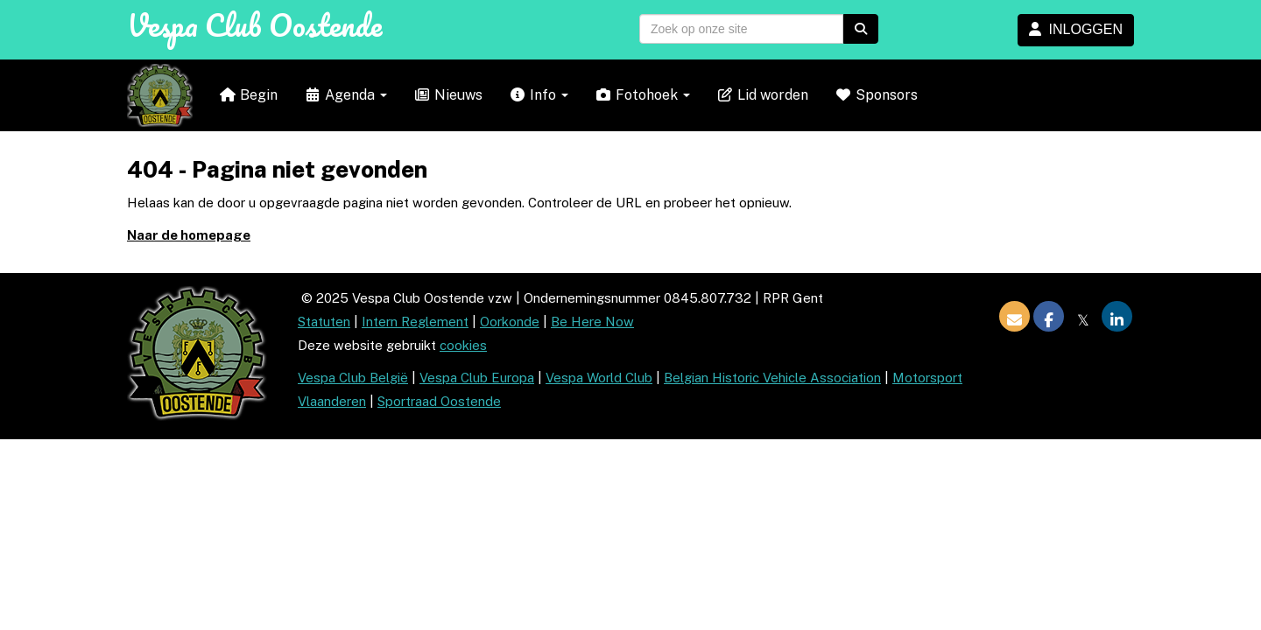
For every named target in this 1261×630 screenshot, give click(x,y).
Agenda (345, 95)
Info (538, 95)
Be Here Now (592, 321)
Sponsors (876, 95)
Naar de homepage (188, 235)
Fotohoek (642, 95)
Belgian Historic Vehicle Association (772, 377)
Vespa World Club (599, 377)
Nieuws (448, 95)
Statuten (324, 321)
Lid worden (762, 95)
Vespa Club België (353, 377)
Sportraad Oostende (439, 401)
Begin (248, 95)
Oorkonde (509, 321)
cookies (463, 345)
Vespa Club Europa (476, 377)
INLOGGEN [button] (1076, 29)
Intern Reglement (415, 321)
